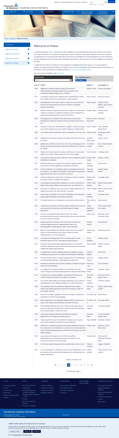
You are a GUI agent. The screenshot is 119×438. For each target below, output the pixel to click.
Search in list (39, 77)
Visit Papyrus (80, 80)
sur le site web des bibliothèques (80, 70)
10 (88, 365)
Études (25, 381)
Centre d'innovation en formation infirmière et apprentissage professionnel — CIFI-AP (31, 393)
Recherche (12, 38)
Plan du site (66, 415)
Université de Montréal (11, 6)
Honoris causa (8, 390)
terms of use (28, 435)
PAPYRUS (61, 73)
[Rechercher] (106, 2)
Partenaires (7, 393)
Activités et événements (105, 397)
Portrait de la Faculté (9, 385)
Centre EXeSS (26, 388)
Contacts (100, 399)
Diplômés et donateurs (105, 381)
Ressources (63, 393)
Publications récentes (12, 58)
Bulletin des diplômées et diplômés (105, 393)
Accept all (36, 431)
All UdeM (101, 4)
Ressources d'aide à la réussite (29, 402)
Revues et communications (11, 395)
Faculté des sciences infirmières (34, 8)
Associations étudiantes (29, 406)
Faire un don (101, 402)
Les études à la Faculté (29, 385)
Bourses (25, 399)
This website (93, 4)
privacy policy (17, 435)
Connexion (84, 2)
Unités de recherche (11, 49)
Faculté (6, 381)
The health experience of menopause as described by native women (62, 200)
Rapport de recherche (12, 54)
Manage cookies (15, 431)
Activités (6, 397)
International (64, 381)
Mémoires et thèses (11, 63)
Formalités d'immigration (67, 390)
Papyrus (51, 52)
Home (6, 38)
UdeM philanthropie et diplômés (104, 389)
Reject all (27, 431)
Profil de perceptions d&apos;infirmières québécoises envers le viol (62, 344)
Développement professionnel (84, 382)
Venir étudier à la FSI (66, 388)
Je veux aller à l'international (68, 385)
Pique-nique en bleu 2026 (105, 385)
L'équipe (6, 388)
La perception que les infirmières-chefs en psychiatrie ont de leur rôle (63, 132)
